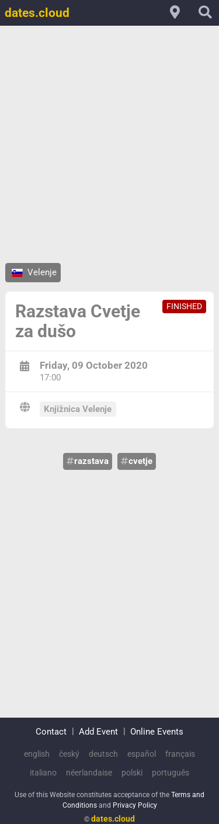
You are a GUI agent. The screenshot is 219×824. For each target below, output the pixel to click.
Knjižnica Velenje (78, 409)
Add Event (98, 727)
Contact (51, 727)
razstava (88, 461)
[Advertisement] (109, 144)
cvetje (136, 461)
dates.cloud (37, 13)
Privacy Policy (135, 801)
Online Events (156, 727)
